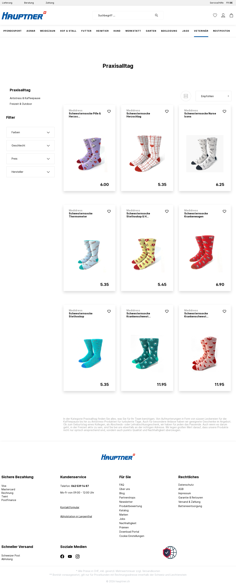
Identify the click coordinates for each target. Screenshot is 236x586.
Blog (122, 493)
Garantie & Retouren (190, 497)
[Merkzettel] (215, 15)
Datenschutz (186, 484)
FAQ (121, 484)
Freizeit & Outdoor (21, 103)
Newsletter (126, 501)
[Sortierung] (213, 96)
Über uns (124, 488)
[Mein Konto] (223, 15)
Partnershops (127, 497)
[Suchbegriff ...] (122, 15)
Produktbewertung (130, 506)
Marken (123, 514)
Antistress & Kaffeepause (25, 98)
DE (231, 2)
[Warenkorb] (230, 15)
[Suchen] (158, 15)
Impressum (184, 493)
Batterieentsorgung (190, 506)
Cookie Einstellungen (131, 535)
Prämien (124, 527)
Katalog (124, 510)
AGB (181, 488)
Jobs (122, 518)
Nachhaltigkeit (127, 523)
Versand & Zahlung (189, 501)
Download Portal (129, 531)
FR (227, 2)
